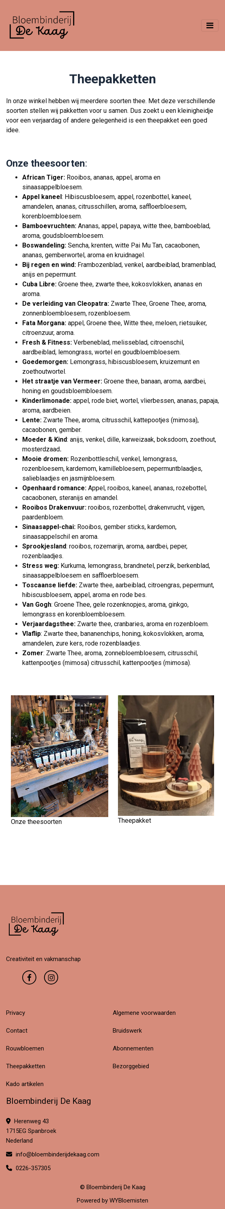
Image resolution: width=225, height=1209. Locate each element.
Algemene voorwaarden (144, 1012)
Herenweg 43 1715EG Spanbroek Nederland (31, 1131)
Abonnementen (133, 1048)
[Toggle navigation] (210, 25)
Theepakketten (25, 1066)
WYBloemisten (128, 1200)
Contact (16, 1030)
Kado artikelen (25, 1084)
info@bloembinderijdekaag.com (52, 1154)
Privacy (15, 1012)
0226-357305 (28, 1168)
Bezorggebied (131, 1066)
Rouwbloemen (25, 1048)
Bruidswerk (127, 1030)
